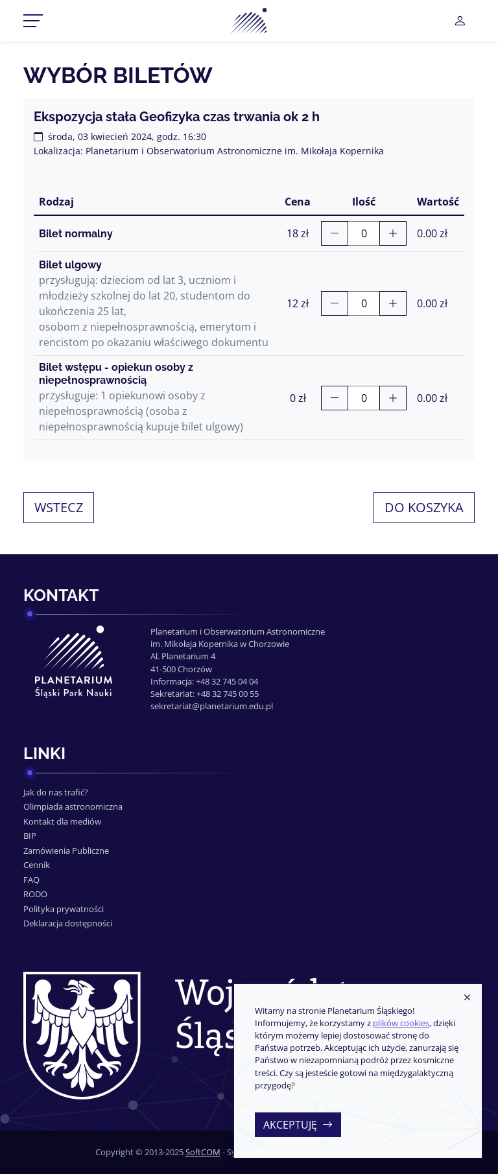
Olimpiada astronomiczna (73, 806)
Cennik (36, 865)
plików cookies (401, 1023)
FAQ (31, 880)
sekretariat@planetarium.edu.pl (211, 706)
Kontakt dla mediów (62, 821)
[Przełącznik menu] (33, 20)
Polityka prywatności (63, 909)
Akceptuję (298, 1125)
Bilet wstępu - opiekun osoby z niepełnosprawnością (116, 373)
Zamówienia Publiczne (66, 850)
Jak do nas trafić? (55, 792)
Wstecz (58, 507)
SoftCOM (202, 1152)
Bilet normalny (76, 234)
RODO (35, 894)
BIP (29, 835)
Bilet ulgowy (70, 265)
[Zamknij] (467, 998)
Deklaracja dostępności (67, 923)
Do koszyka (424, 507)
